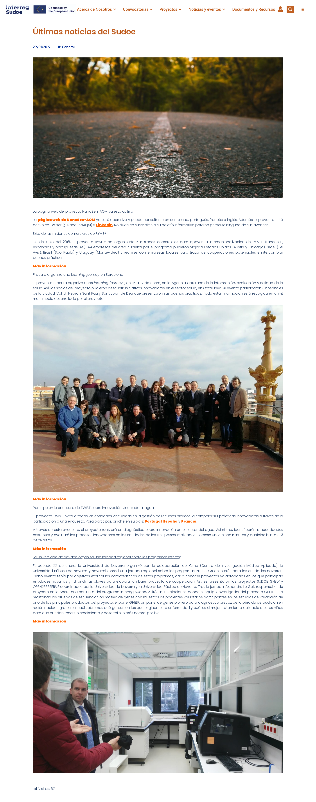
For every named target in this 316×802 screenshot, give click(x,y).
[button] (290, 9)
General (68, 47)
